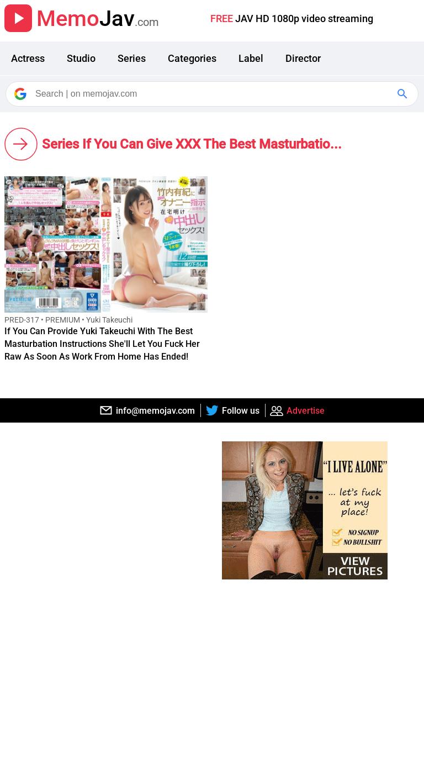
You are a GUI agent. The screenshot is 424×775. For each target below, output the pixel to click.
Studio (81, 58)
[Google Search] (403, 94)
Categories (192, 58)
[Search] (212, 94)
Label (251, 58)
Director (303, 58)
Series (132, 58)
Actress (28, 58)
